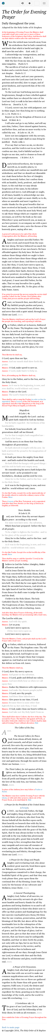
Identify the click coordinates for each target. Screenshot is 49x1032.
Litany (4, 798)
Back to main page (10, 1027)
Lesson (19, 401)
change (24, 807)
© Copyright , (24, 1030)
